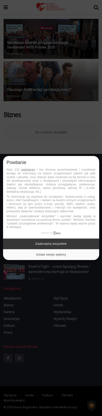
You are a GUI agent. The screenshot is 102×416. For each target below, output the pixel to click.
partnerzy (28, 169)
